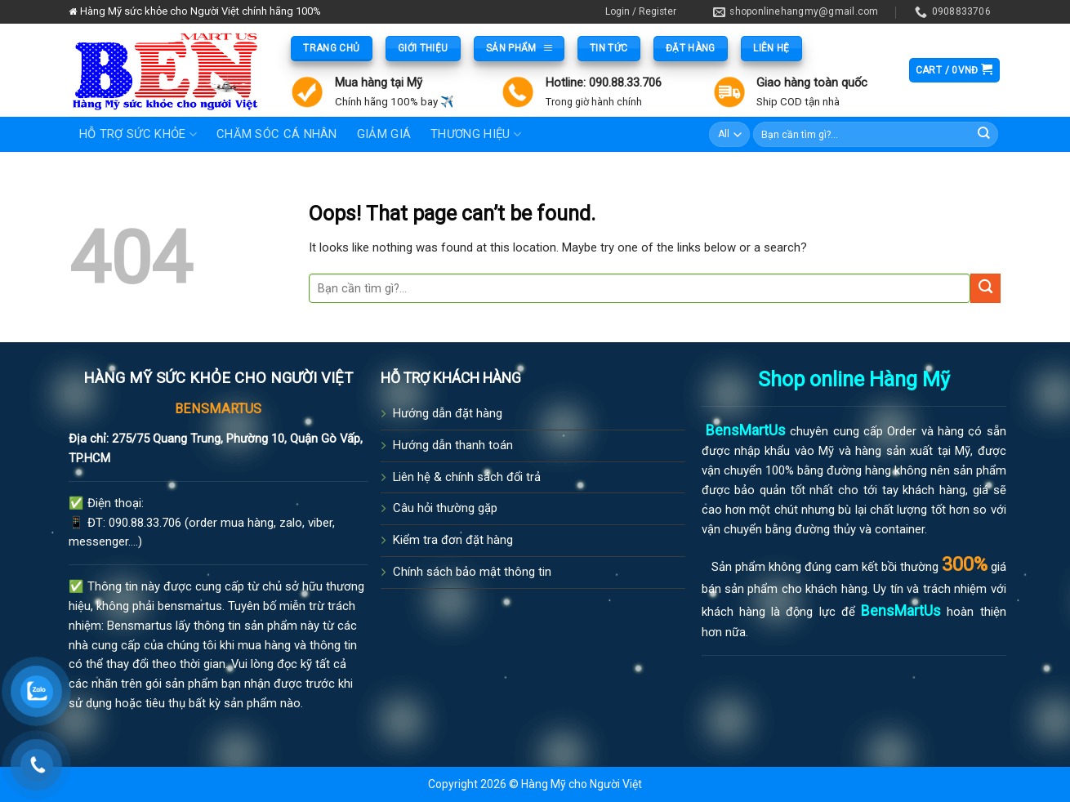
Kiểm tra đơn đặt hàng (453, 539)
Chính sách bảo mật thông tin (472, 571)
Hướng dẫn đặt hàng (447, 413)
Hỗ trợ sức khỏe (138, 134)
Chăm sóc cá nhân (276, 134)
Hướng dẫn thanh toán (453, 445)
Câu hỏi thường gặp (445, 508)
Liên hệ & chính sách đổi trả (467, 477)
